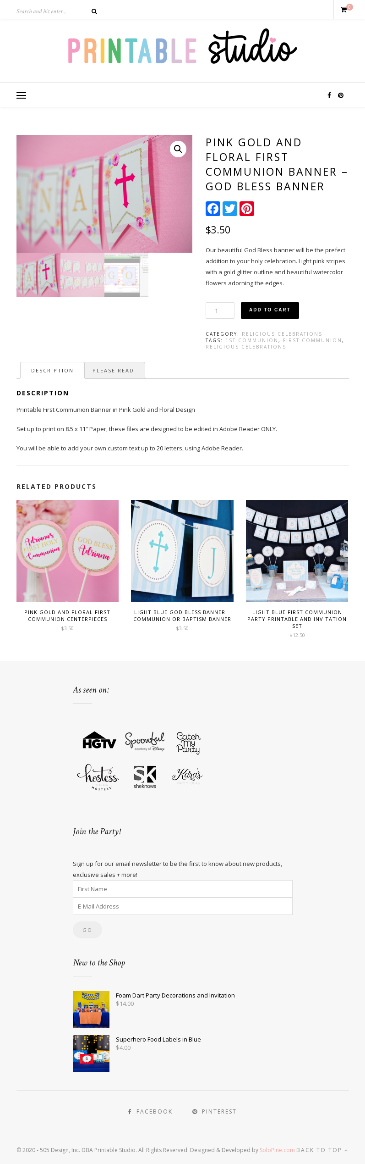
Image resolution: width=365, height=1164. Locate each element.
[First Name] (183, 889)
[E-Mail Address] (183, 906)
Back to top (322, 1150)
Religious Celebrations (282, 334)
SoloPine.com (277, 1150)
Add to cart (270, 309)
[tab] (52, 370)
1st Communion (251, 340)
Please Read (113, 370)
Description (52, 370)
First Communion (312, 340)
